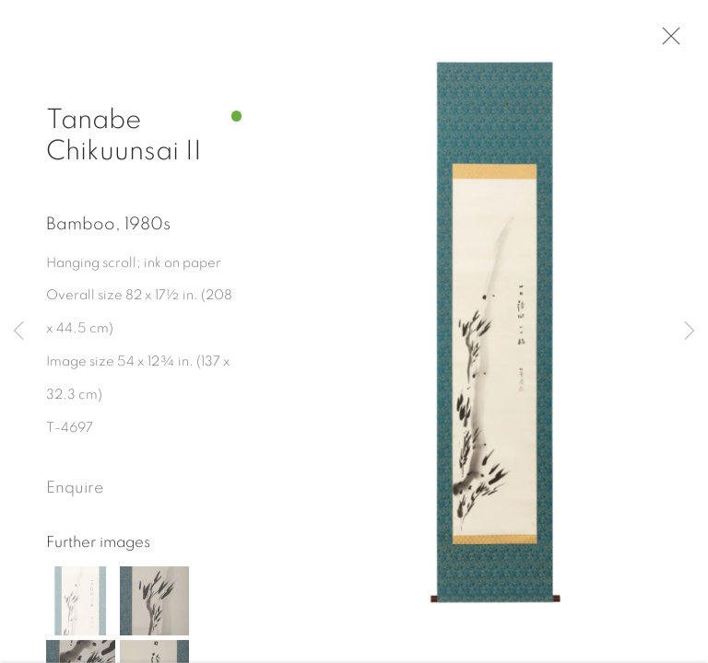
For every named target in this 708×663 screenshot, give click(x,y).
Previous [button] (18, 331)
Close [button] (670, 41)
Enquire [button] (74, 493)
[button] (80, 605)
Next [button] (689, 331)
